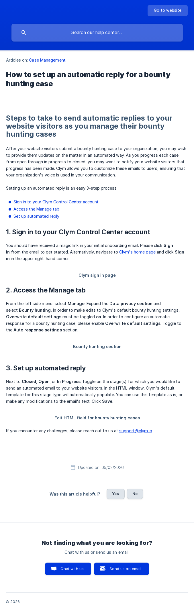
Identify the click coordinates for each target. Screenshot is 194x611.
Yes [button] (115, 493)
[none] (168, 10)
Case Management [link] (47, 60)
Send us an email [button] (125, 568)
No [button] (135, 493)
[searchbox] (97, 33)
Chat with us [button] (72, 568)
